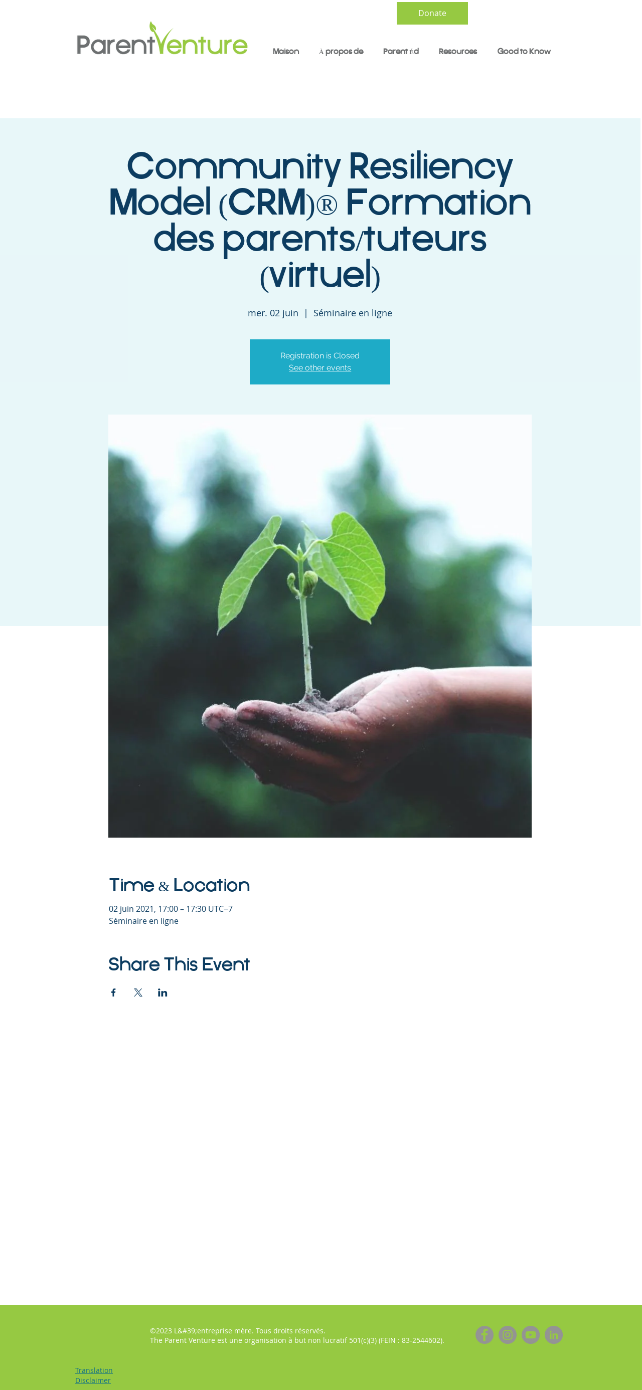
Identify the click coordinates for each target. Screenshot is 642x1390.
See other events (320, 367)
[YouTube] (531, 1335)
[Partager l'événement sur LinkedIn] (163, 992)
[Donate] (432, 13)
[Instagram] (508, 1335)
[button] (401, 52)
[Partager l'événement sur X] (138, 992)
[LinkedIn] (554, 1335)
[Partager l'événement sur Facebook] (113, 992)
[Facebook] (484, 1335)
